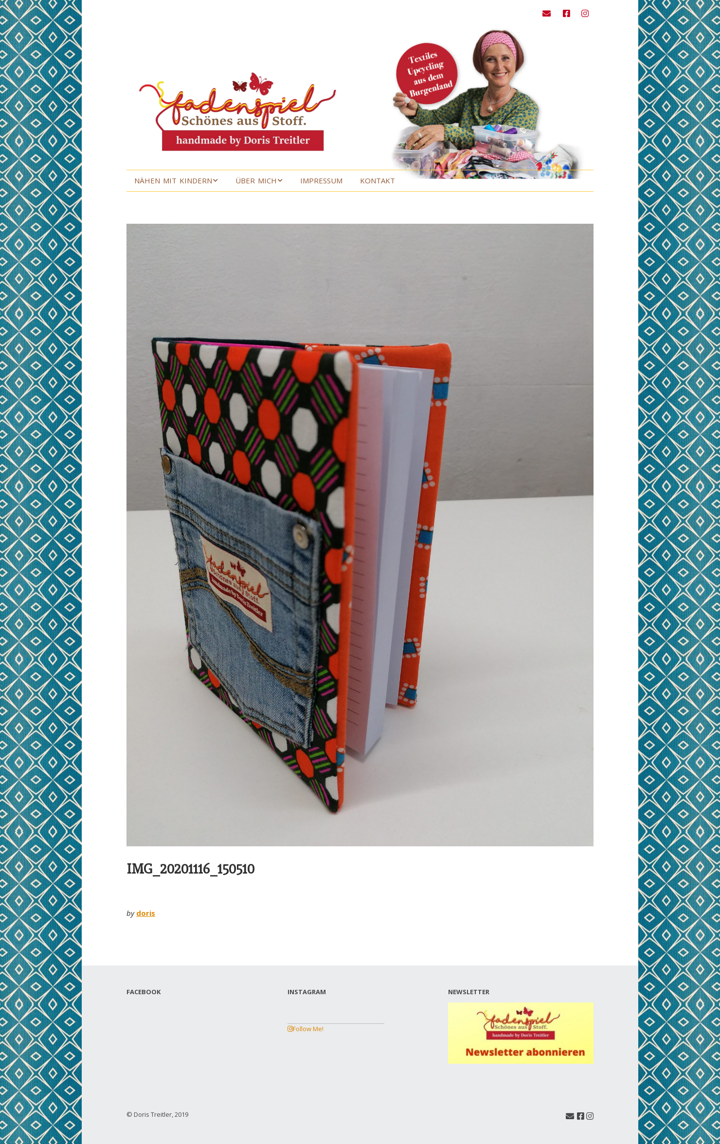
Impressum (321, 180)
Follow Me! (306, 1028)
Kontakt (377, 180)
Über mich (256, 180)
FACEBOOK (143, 991)
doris (145, 913)
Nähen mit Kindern (173, 180)
